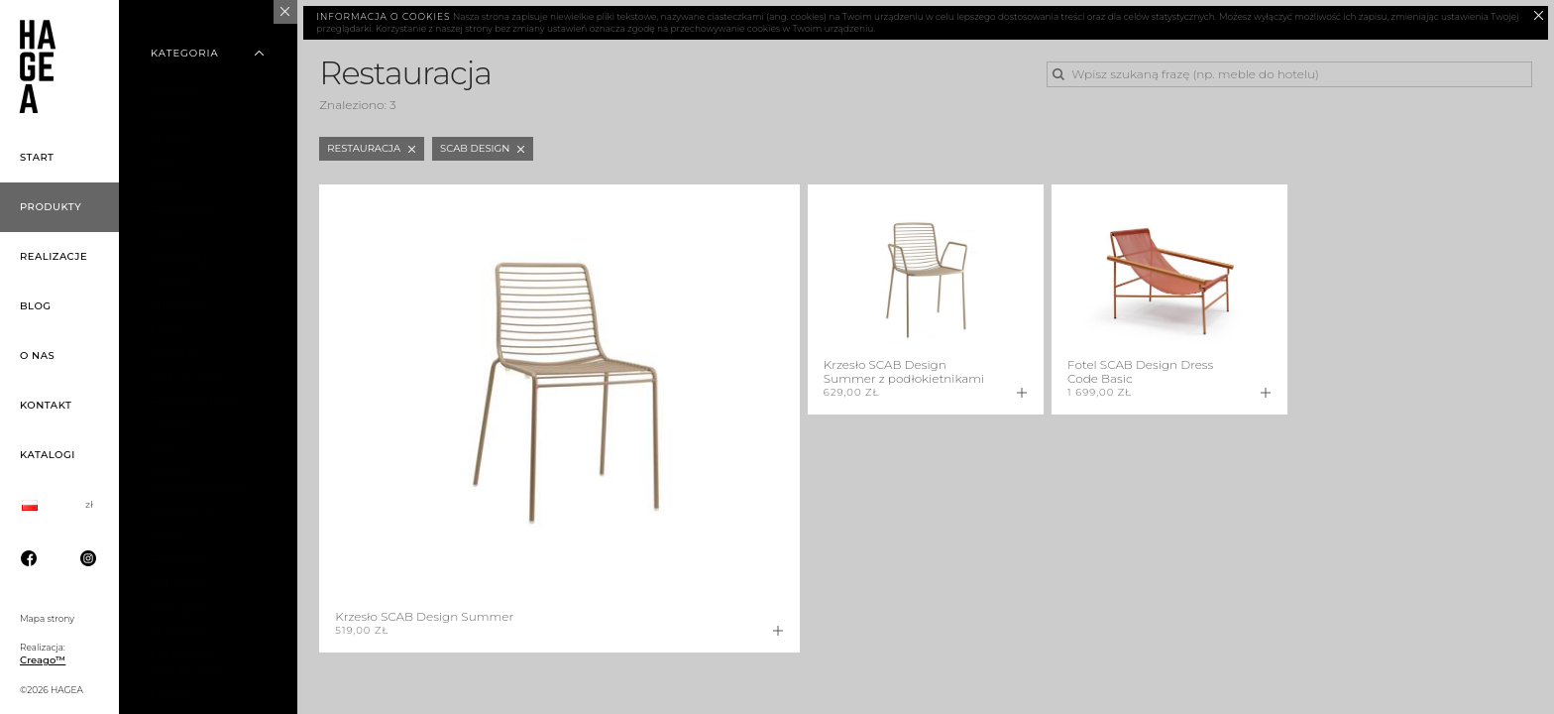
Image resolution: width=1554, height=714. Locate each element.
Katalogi (47, 454)
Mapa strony (47, 618)
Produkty (50, 206)
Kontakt (45, 405)
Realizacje (53, 256)
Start (37, 157)
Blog (36, 305)
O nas (37, 355)
